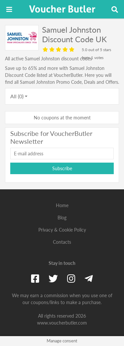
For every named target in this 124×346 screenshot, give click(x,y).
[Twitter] (53, 278)
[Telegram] (89, 278)
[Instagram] (71, 278)
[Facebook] (35, 278)
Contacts (62, 242)
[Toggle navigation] (9, 9)
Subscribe (62, 168)
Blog (62, 217)
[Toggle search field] (114, 9)
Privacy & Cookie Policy (62, 230)
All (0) (16, 96)
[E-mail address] (62, 153)
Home (62, 205)
